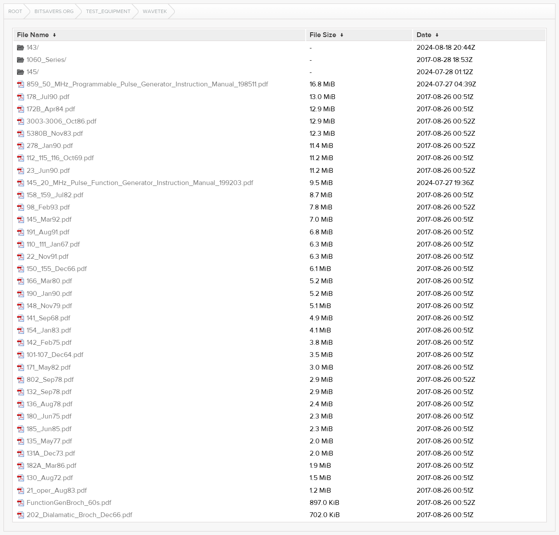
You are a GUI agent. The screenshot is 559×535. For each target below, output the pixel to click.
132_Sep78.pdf (49, 392)
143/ (33, 47)
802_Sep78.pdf (50, 379)
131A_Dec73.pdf (51, 453)
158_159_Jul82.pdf (55, 195)
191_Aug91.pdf (48, 232)
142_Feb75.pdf (49, 342)
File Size (323, 35)
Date (424, 35)
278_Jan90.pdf (50, 145)
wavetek (155, 11)
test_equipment (108, 11)
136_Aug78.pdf (49, 404)
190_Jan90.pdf (49, 293)
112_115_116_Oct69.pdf (60, 158)
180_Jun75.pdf (49, 416)
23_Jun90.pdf (48, 170)
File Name (33, 35)
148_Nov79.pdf (49, 306)
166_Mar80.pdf (49, 281)
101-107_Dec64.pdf (55, 354)
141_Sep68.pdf (48, 318)
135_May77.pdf (49, 441)
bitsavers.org (54, 11)
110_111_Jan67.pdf (53, 244)
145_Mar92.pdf (49, 219)
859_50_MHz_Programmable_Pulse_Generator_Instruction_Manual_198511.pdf (147, 84)
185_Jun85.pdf (49, 429)
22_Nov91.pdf (48, 256)
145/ (33, 72)
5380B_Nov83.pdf (55, 133)
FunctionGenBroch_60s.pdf (69, 502)
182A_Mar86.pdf (51, 465)
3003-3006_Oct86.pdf (62, 121)
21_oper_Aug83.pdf (57, 490)
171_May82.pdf (49, 367)
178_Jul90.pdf (48, 97)
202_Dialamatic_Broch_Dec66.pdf (79, 515)
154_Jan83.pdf (49, 330)
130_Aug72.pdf (50, 477)
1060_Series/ (46, 59)
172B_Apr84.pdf (51, 109)
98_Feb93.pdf (48, 207)
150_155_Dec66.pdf (57, 268)
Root (15, 11)
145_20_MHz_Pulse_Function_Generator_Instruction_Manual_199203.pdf (140, 182)
